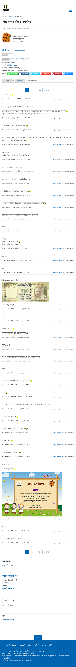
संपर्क (32, 653)
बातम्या (44, 645)
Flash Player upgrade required (13, 50)
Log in (8, 80)
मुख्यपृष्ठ (10, 17)
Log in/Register (8, 565)
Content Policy (27, 660)
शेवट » (48, 90)
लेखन (9, 55)
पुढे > (39, 90)
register (19, 80)
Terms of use (6, 660)
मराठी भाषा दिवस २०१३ (9, 65)
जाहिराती (36, 645)
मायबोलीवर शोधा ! (8, 619)
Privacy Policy (16, 660)
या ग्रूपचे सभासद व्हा (8, 588)
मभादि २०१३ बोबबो (24, 59)
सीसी (50, 645)
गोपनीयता (19, 653)
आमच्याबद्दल (26, 653)
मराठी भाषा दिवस (14, 59)
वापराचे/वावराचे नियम (8, 653)
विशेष (29, 645)
